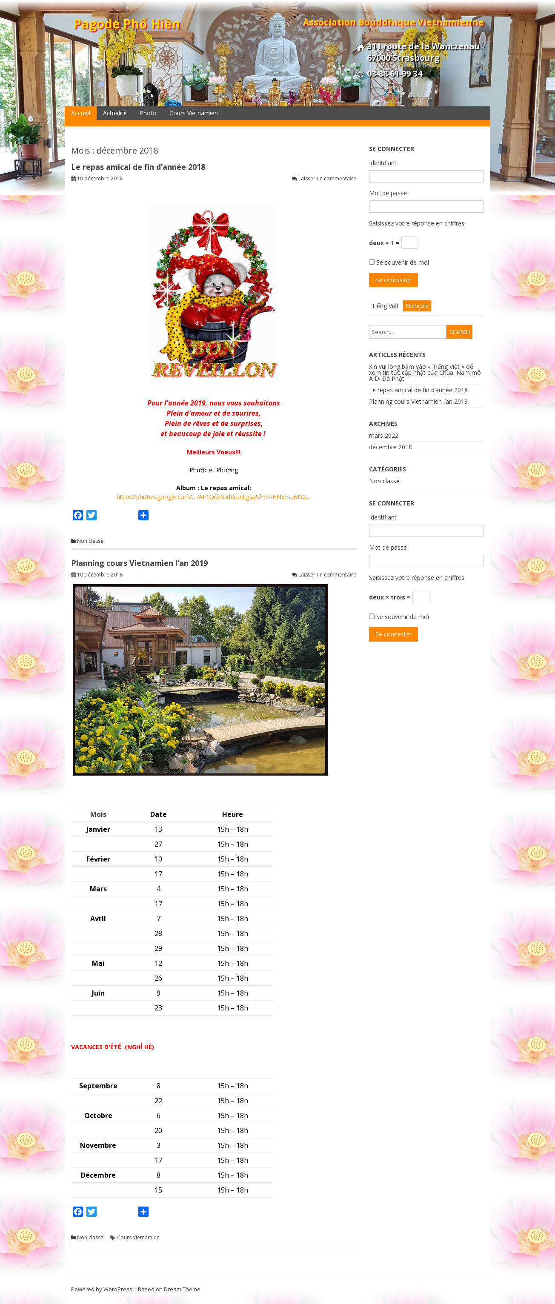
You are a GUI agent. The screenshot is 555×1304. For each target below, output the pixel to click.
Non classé (90, 541)
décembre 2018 (390, 447)
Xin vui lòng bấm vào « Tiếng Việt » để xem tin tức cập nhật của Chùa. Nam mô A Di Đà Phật (425, 372)
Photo (148, 113)
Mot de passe (388, 193)
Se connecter (393, 280)
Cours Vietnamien (193, 113)
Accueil (80, 113)
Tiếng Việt (385, 306)
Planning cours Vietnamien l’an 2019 (139, 563)
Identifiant (383, 163)
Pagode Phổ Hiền (126, 23)
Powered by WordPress (101, 1289)
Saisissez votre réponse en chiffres (416, 223)
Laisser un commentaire (327, 178)
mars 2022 (383, 435)
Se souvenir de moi (402, 262)
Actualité (115, 113)
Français (417, 306)
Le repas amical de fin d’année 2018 (138, 167)
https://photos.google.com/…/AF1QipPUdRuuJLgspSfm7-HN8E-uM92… (214, 497)
